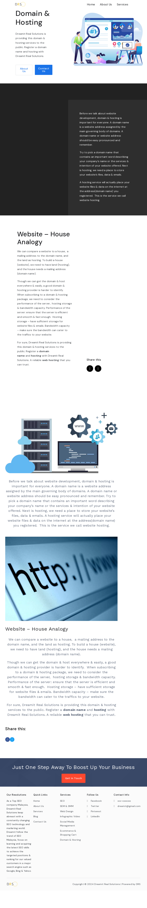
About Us (106, 4)
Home (91, 4)
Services (122, 4)
